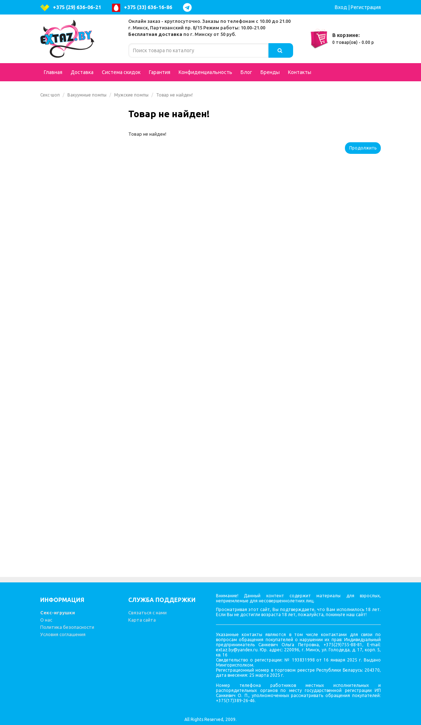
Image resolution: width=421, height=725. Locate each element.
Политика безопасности (67, 627)
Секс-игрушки (57, 612)
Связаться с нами (147, 612)
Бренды (270, 72)
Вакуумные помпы (87, 95)
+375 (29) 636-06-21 (70, 7)
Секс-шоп (50, 95)
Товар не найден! (174, 95)
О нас (46, 619)
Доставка (82, 72)
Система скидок (121, 72)
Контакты (299, 72)
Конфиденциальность (205, 72)
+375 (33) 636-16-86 (142, 8)
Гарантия (159, 72)
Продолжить (362, 148)
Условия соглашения (63, 634)
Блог (246, 72)
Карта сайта (142, 619)
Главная (53, 72)
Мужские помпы (131, 95)
